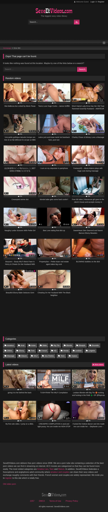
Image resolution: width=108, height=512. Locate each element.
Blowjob (82, 345)
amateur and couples (60, 472)
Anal (22, 345)
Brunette (95, 345)
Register (101, 2)
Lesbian (78, 351)
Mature (24, 356)
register (8, 478)
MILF (36, 356)
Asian (33, 345)
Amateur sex (42, 469)
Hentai (66, 351)
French (44, 351)
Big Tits (56, 345)
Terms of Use (55, 501)
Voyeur (74, 356)
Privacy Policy (72, 501)
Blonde (69, 345)
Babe (45, 345)
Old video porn (9, 484)
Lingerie (91, 351)
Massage (10, 356)
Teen (63, 356)
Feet (33, 351)
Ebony (21, 351)
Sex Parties (49, 356)
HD (55, 351)
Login (92, 2)
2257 (32, 501)
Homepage (7, 48)
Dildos (9, 351)
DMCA (42, 501)
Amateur (10, 345)
